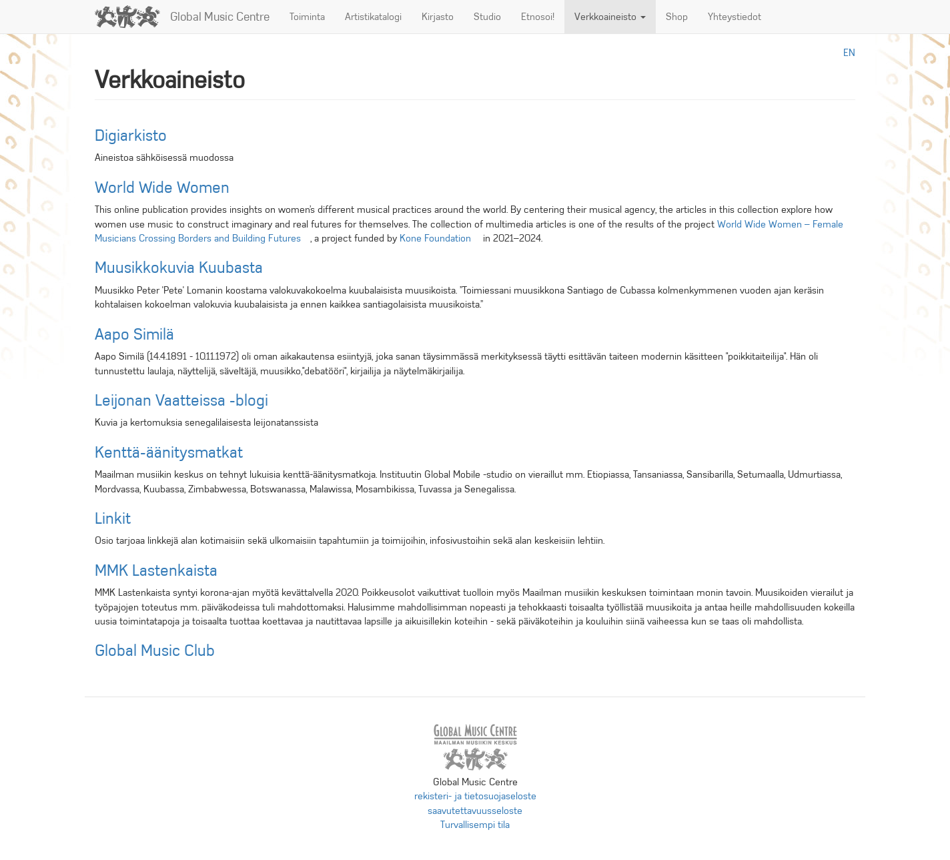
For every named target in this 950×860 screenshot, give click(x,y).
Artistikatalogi (373, 17)
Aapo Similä (134, 334)
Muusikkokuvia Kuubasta (179, 267)
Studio (487, 17)
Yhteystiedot (734, 17)
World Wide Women (162, 187)
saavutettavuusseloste (475, 811)
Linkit (113, 518)
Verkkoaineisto (610, 17)
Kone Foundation (440, 238)
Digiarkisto (131, 135)
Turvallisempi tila (475, 825)
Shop (677, 17)
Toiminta (307, 17)
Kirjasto (438, 17)
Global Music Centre (220, 16)
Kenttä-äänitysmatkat (169, 452)
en (849, 53)
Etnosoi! (537, 17)
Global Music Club (155, 650)
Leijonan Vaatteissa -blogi (181, 400)
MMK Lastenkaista (156, 570)
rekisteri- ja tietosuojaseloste (475, 796)
